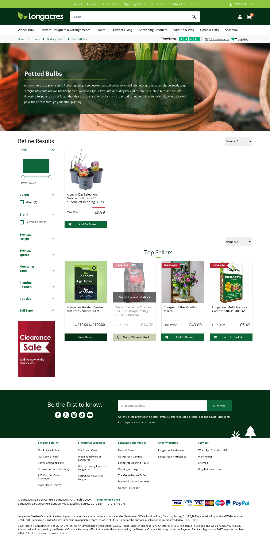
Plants (101, 30)
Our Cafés (157, 4)
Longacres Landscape (171, 450)
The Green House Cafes (132, 475)
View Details (85, 337)
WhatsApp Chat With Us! (212, 450)
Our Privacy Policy (48, 450)
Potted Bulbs (79, 39)
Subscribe (219, 406)
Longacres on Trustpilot (172, 456)
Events (91, 4)
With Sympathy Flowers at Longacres (93, 467)
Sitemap (203, 462)
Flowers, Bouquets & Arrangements (65, 30)
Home (21, 39)
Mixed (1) (31, 202)
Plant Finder (205, 456)
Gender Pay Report (129, 488)
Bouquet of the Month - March (180, 309)
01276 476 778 (245, 4)
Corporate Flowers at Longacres (90, 477)
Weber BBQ (26, 30)
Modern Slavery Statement (134, 481)
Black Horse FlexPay (50, 485)
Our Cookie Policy (48, 456)
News (78, 4)
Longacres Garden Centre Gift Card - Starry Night (85, 309)
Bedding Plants (56, 39)
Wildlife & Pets (183, 30)
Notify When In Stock (133, 337)
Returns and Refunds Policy (54, 469)
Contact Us (177, 4)
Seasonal (231, 30)
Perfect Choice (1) (36, 222)
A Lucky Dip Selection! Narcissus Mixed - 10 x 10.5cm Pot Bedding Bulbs (85, 198)
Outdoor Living (122, 30)
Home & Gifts (209, 30)
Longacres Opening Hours (133, 462)
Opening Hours (134, 4)
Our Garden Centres (130, 456)
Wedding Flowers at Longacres (89, 458)
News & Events (127, 450)
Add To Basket (82, 224)
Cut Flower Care (87, 450)
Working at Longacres (131, 469)
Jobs (193, 4)
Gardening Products (153, 30)
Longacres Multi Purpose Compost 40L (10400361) (229, 309)
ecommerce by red (108, 499)
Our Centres (110, 4)
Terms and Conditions (51, 462)
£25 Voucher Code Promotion (48, 477)
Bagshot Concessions (210, 469)
